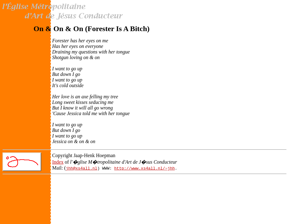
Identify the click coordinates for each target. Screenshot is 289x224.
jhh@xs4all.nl (81, 168)
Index (57, 162)
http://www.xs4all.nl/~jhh (144, 168)
